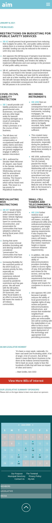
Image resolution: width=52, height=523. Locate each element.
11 (33, 444)
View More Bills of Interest (26, 380)
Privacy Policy (35, 476)
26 (40, 457)
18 (33, 450)
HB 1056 (35, 102)
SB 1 (5, 105)
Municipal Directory (16, 476)
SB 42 (5, 41)
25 (33, 457)
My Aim (31, 479)
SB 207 (6, 210)
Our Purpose (17, 473)
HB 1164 (35, 212)
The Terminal (32, 473)
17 (26, 450)
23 (19, 457)
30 (19, 464)
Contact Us (20, 479)
